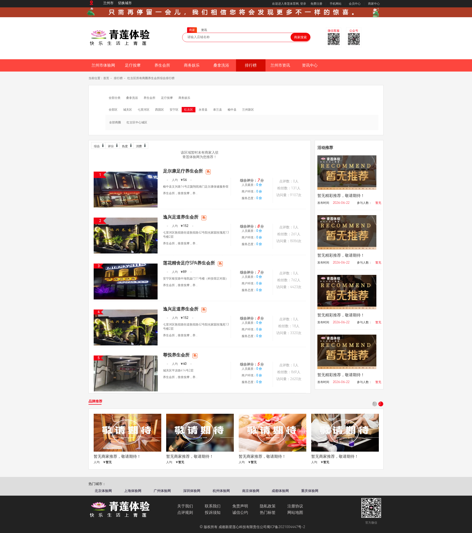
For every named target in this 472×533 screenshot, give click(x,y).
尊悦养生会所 (180, 354)
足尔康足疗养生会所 (187, 171)
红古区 (188, 109)
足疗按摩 (133, 65)
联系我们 (213, 506)
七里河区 (143, 109)
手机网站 (335, 3)
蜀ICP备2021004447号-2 (286, 527)
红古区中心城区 (137, 122)
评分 (112, 145)
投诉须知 (213, 512)
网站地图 (295, 512)
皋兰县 (217, 109)
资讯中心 (310, 65)
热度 (126, 145)
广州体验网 (162, 491)
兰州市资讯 (280, 65)
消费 (140, 145)
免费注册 (316, 3)
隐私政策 (268, 506)
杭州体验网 (221, 491)
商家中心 (374, 3)
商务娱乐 (192, 65)
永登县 (203, 109)
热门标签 (268, 512)
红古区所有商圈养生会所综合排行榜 (151, 78)
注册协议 (295, 506)
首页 (106, 78)
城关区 (127, 109)
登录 (303, 3)
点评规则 (185, 512)
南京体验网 (250, 491)
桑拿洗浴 (221, 65)
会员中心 (355, 3)
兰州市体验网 (103, 65)
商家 (192, 30)
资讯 (204, 30)
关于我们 (185, 506)
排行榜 (251, 65)
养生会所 (162, 65)
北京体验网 (103, 491)
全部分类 (114, 98)
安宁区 (174, 109)
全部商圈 (115, 122)
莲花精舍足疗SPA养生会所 (193, 263)
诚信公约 (240, 512)
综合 (98, 145)
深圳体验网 (191, 491)
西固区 (159, 109)
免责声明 (240, 506)
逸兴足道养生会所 (184, 217)
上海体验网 (132, 491)
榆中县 (232, 109)
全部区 (113, 109)
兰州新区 (248, 109)
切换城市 (125, 3)
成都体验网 (280, 491)
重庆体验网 (309, 491)
